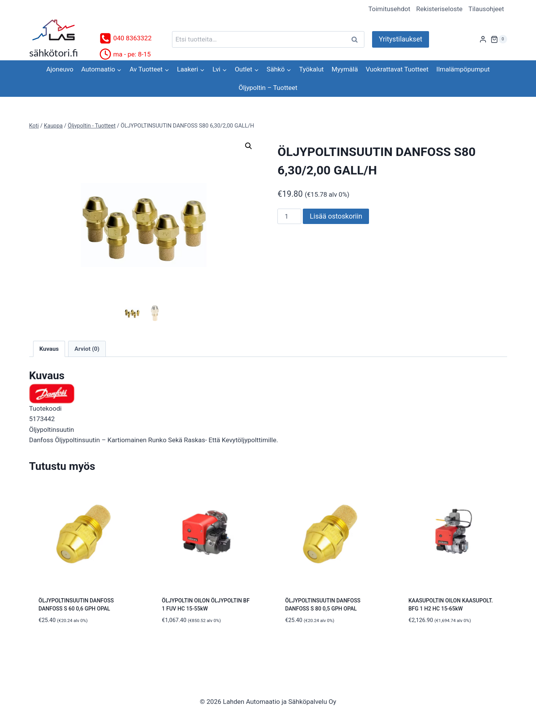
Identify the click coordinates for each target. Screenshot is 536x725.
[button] (248, 146)
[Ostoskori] (499, 39)
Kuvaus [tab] (48, 350)
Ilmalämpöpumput (463, 69)
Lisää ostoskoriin (336, 216)
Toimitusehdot (389, 9)
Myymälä (345, 69)
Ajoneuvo (59, 69)
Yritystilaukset (400, 39)
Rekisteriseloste (439, 9)
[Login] (483, 39)
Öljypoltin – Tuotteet (268, 87)
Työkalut (311, 69)
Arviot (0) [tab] (86, 350)
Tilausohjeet (486, 9)
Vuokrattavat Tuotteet (397, 69)
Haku (357, 39)
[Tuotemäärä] (289, 216)
